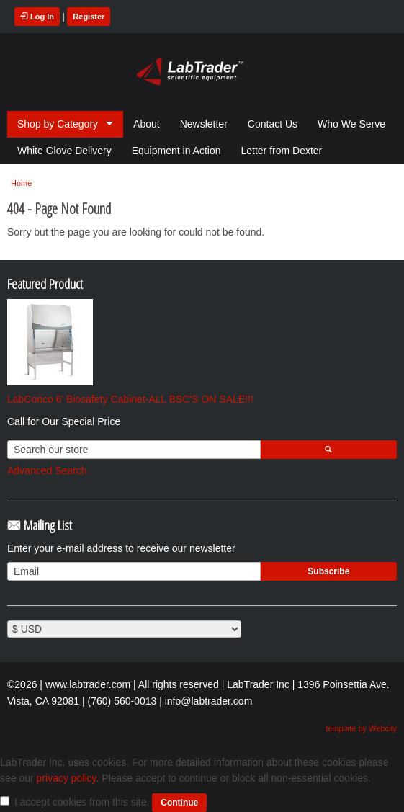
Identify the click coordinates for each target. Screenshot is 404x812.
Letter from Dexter (281, 150)
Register (88, 16)
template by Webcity (361, 728)
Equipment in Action (176, 150)
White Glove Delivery (64, 150)
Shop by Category (57, 124)
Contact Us (272, 124)
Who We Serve (351, 124)
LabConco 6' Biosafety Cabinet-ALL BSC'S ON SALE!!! (130, 399)
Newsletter (204, 124)
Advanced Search (47, 470)
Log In (37, 16)
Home (21, 183)
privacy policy (66, 778)
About (146, 124)
